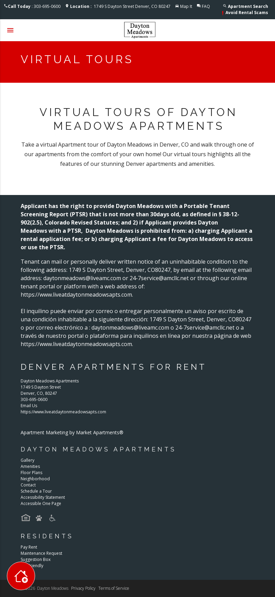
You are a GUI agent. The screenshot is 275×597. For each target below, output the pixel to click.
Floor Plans (31, 472)
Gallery (27, 460)
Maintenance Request (41, 553)
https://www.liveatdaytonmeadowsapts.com (63, 412)
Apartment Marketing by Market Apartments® (72, 432)
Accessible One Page (41, 503)
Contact (28, 485)
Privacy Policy (83, 588)
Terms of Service (113, 588)
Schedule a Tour (36, 491)
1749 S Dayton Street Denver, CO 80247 (120, 6)
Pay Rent (29, 547)
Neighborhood (35, 479)
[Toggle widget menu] (21, 576)
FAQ (206, 6)
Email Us (29, 406)
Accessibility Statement (43, 497)
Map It (186, 6)
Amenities (30, 466)
